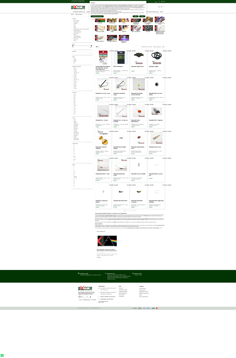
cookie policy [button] (141, 5)
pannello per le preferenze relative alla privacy (111, 13)
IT (163, 1)
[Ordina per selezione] (157, 47)
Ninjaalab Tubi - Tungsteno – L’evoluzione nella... (154, 125)
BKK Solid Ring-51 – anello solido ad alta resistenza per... (120, 71)
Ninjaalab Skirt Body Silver (120, 200)
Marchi (140, 294)
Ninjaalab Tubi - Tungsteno (156, 120)
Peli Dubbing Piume (147, 23)
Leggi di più (99, 257)
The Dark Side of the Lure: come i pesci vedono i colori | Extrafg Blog (107, 250)
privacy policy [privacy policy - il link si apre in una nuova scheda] (125, 4)
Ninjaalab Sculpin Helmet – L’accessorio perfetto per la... (136, 152)
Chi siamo (121, 288)
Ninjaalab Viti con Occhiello (138, 173)
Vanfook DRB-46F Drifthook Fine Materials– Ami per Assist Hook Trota (103, 68)
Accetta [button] (142, 16)
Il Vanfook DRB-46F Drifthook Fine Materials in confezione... (102, 71)
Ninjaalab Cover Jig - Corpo (103, 93)
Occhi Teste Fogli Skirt (160, 23)
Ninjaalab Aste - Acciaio (102, 120)
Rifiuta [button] (135, 16)
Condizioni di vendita (123, 289)
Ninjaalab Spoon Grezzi (155, 147)
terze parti (106, 6)
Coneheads (112, 22)
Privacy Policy (121, 294)
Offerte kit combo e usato (144, 293)
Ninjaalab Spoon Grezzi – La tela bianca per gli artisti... (155, 152)
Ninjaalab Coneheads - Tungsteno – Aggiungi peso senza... (102, 152)
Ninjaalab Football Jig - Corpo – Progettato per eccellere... (119, 98)
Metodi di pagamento (123, 293)
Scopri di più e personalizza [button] (97, 16)
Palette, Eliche (100, 31)
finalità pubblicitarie (138, 7)
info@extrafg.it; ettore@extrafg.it (106, 298)
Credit (99, 308)
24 (163, 46)
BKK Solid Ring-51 (118, 66)
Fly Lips (148, 31)
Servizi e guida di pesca (143, 296)
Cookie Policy (121, 296)
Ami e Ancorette (135, 31)
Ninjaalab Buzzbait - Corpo (103, 173)
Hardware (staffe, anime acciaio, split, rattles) (160, 32)
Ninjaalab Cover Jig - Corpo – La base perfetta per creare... (103, 98)
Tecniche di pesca (142, 288)
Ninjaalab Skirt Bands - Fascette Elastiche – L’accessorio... (137, 98)
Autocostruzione (142, 290)
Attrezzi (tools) (112, 41)
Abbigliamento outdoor (143, 291)
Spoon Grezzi (100, 41)
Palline (100, 22)
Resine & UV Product (124, 42)
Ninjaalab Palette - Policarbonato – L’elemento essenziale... (137, 125)
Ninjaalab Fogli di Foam (137, 66)
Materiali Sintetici (136, 23)
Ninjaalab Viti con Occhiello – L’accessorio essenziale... (137, 178)
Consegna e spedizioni (123, 291)
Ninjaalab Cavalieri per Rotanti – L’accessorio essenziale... (102, 205)
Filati (124, 22)
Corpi (112, 31)
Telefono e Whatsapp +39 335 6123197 (107, 296)
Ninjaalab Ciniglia (153, 66)
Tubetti (124, 31)
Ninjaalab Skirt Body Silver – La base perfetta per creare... (120, 205)
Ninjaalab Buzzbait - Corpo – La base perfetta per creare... (103, 178)
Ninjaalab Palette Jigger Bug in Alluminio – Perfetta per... (155, 205)
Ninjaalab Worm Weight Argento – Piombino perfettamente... (119, 152)
